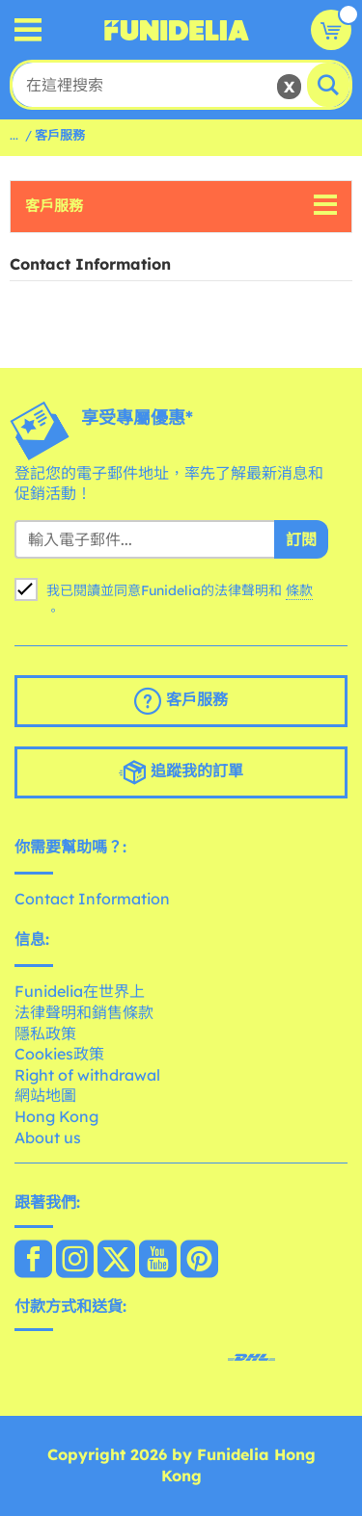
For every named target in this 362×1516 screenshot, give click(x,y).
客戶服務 (54, 205)
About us (47, 1137)
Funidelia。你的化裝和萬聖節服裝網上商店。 (176, 29)
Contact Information (92, 898)
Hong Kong (56, 1116)
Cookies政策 (59, 1053)
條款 (299, 590)
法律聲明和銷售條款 (83, 1012)
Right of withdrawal (87, 1075)
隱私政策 (45, 1033)
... (14, 135)
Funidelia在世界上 (79, 991)
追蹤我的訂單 (181, 772)
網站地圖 (45, 1095)
